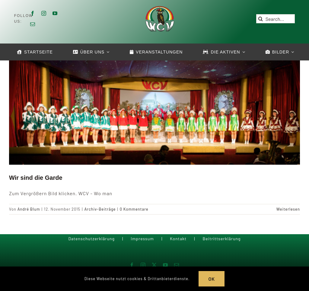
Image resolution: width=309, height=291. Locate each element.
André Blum (29, 209)
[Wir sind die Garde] (154, 112)
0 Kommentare (134, 209)
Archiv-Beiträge (100, 209)
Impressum (142, 238)
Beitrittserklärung (221, 238)
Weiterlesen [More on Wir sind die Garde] (288, 209)
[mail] (32, 24)
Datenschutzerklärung (91, 238)
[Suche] (260, 18)
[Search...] (275, 18)
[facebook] (32, 13)
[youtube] (55, 13)
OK (211, 279)
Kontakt (178, 238)
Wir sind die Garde (35, 177)
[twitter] (154, 265)
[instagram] (43, 13)
